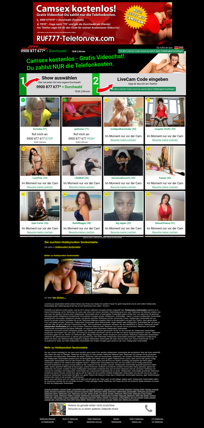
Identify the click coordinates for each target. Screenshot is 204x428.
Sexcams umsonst (81, 391)
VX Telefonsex (157, 422)
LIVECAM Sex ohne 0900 (65, 400)
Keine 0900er (81, 400)
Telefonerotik (116, 422)
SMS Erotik (127, 394)
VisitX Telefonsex (94, 419)
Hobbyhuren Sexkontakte (90, 396)
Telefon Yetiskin (102, 398)
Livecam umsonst (110, 389)
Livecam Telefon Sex (114, 400)
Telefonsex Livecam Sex (95, 400)
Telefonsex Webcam (47, 419)
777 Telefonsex (157, 419)
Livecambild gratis (79, 389)
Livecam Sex (49, 400)
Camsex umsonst (151, 389)
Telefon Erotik (93, 394)
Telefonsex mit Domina (146, 391)
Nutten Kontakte (74, 396)
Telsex (70, 422)
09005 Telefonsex (109, 391)
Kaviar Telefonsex (60, 396)
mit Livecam (113, 398)
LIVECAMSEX (124, 398)
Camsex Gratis (138, 389)
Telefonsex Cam (65, 394)
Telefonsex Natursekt (87, 398)
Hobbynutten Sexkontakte (68, 247)
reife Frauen (58, 398)
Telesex (116, 419)
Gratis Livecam (150, 398)
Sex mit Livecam (136, 398)
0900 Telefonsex (95, 391)
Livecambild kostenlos (94, 389)
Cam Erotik (103, 394)
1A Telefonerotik (47, 422)
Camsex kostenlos (125, 389)
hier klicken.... (59, 297)
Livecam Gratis (65, 389)
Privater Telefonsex (115, 394)
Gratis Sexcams (50, 391)
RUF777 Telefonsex (70, 419)
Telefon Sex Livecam (130, 400)
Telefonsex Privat (139, 394)
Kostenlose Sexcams (65, 391)
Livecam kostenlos (51, 389)
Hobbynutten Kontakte (109, 396)
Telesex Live (136, 422)
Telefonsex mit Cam (79, 394)
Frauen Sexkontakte (71, 398)
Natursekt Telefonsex (127, 396)
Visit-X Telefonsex (136, 419)
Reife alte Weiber (142, 396)
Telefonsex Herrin (51, 394)
